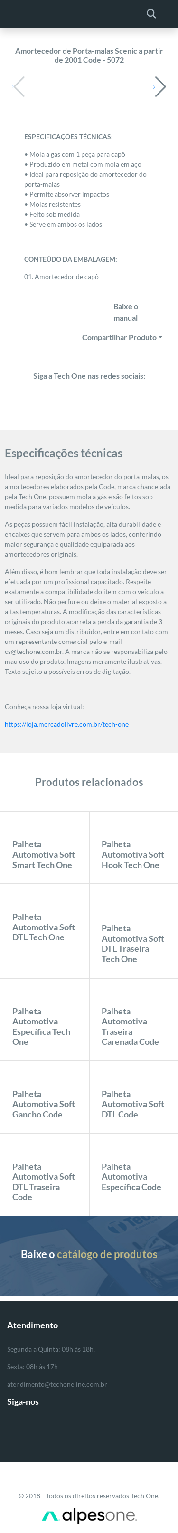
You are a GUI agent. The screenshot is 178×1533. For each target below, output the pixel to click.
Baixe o (89, 1254)
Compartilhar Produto (119, 336)
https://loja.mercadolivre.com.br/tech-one (67, 724)
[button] (159, 86)
